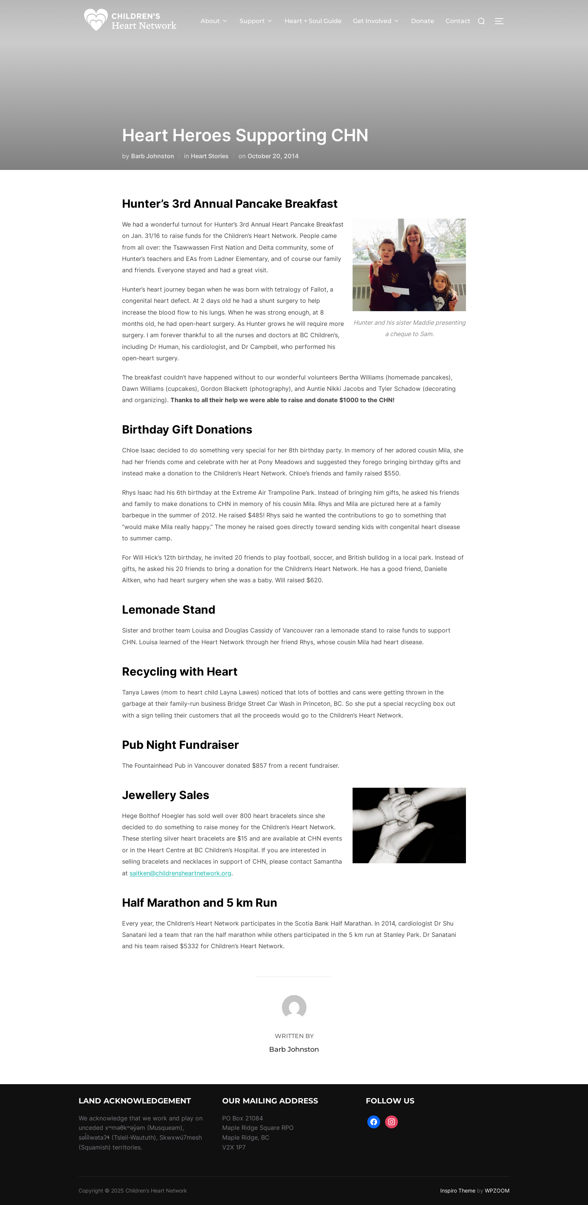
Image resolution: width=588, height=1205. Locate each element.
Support (256, 21)
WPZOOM (497, 1190)
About (214, 21)
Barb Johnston (152, 156)
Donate (422, 21)
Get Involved (376, 21)
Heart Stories (210, 156)
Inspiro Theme (457, 1190)
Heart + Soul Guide (313, 21)
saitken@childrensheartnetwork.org (180, 873)
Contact (458, 21)
